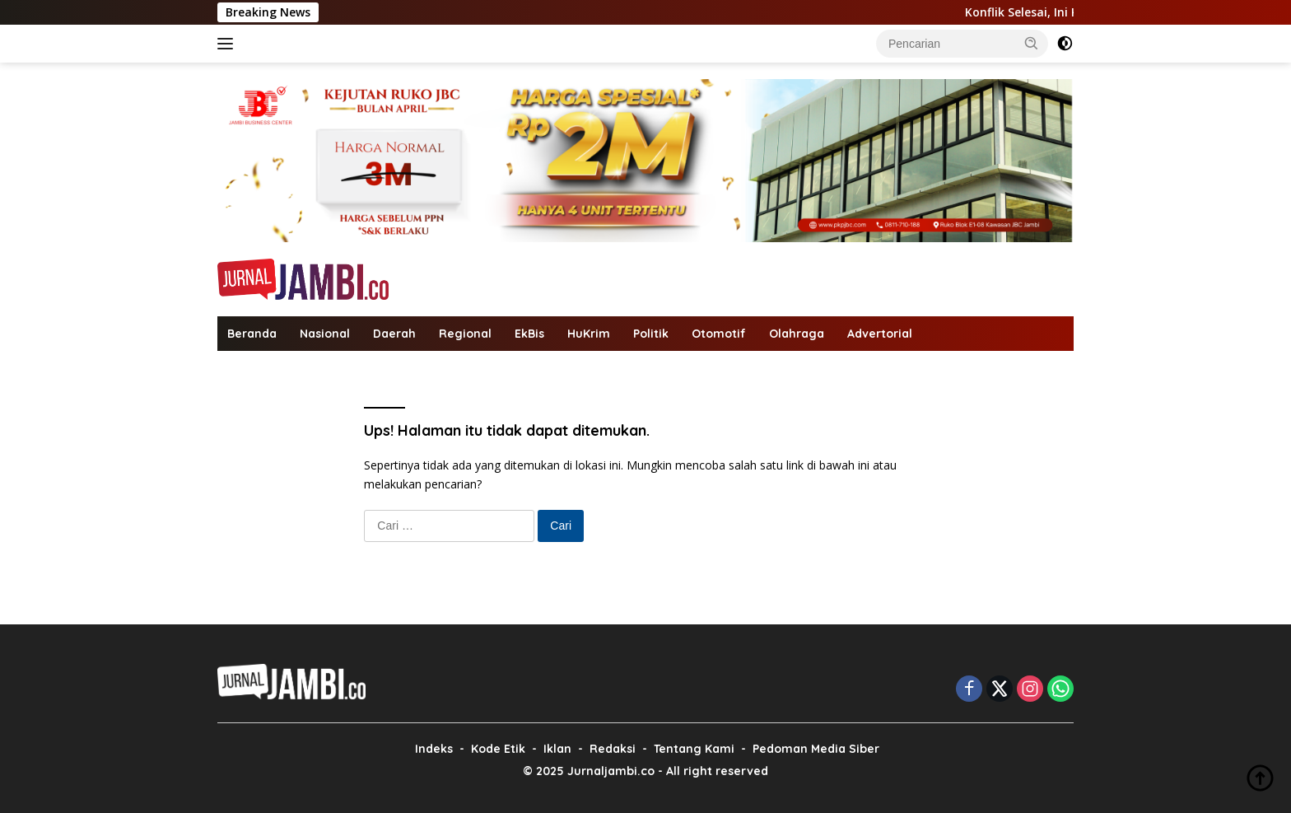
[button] (1031, 43)
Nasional (325, 333)
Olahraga (796, 333)
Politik (651, 333)
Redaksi (613, 748)
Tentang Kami (694, 748)
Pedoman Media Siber (816, 748)
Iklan (557, 748)
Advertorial (879, 333)
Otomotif (719, 333)
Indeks (434, 748)
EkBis (529, 333)
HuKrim (588, 333)
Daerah (394, 333)
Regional (465, 333)
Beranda (252, 333)
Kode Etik (498, 748)
